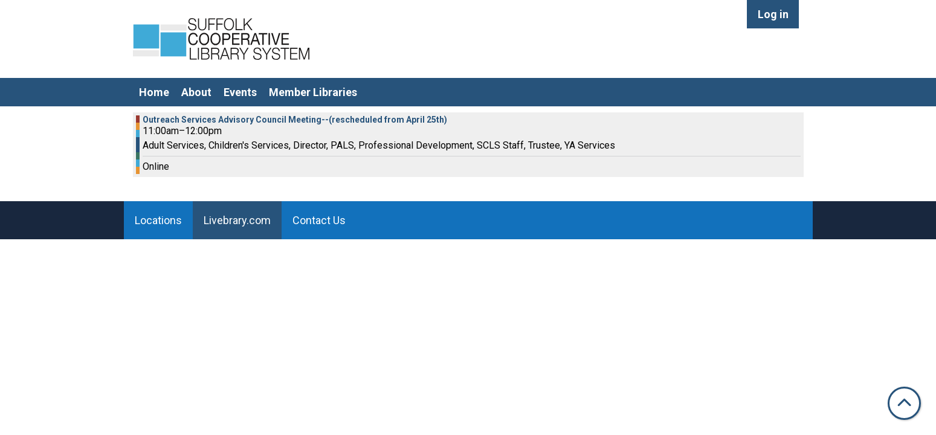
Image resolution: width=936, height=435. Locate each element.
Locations (158, 220)
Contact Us (319, 220)
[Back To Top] (904, 403)
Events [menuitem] (240, 92)
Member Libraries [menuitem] (313, 92)
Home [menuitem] (154, 92)
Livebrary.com (237, 220)
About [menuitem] (196, 92)
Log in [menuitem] (773, 14)
